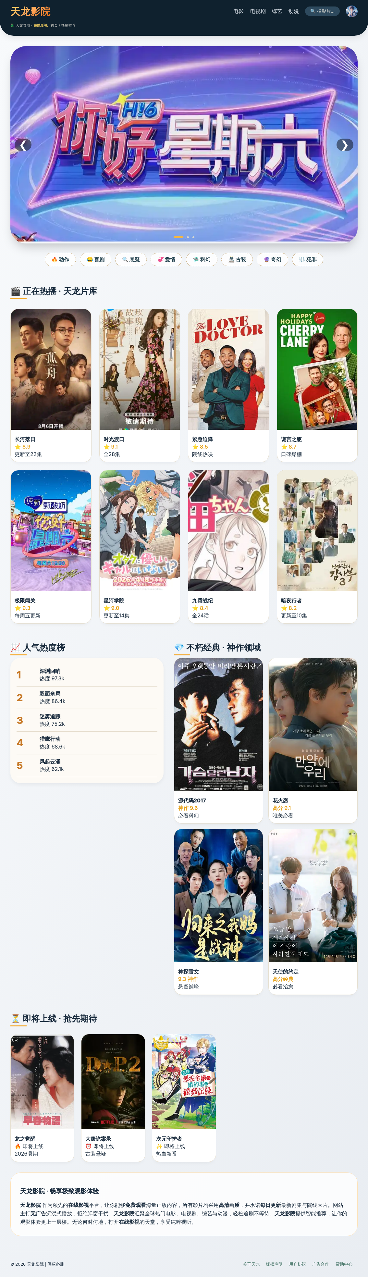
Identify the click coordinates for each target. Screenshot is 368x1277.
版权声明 (274, 1264)
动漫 (293, 11)
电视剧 (258, 11)
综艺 (277, 11)
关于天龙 (251, 1264)
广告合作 (320, 1264)
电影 (238, 11)
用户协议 (297, 1264)
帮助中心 (344, 1264)
